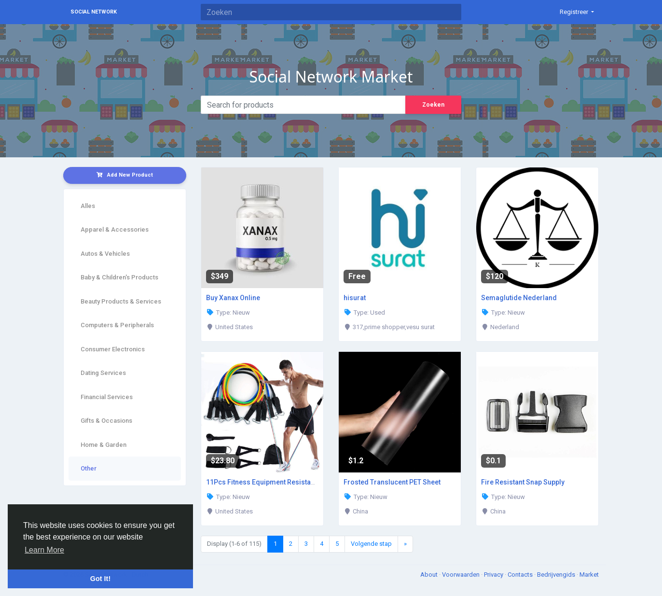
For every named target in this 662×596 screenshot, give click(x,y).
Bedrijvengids (557, 574)
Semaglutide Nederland (519, 298)
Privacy (494, 574)
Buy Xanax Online (233, 298)
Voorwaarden (461, 574)
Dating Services (103, 372)
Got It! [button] (100, 578)
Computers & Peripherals (117, 325)
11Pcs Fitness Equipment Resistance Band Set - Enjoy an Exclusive (310, 482)
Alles (88, 205)
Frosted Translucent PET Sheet (392, 482)
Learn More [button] (44, 550)
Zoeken (433, 104)
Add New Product (125, 175)
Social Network (93, 12)
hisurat (355, 298)
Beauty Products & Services (121, 301)
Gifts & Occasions (106, 420)
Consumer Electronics (113, 349)
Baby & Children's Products (119, 277)
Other (89, 468)
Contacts (521, 574)
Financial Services (107, 397)
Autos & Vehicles (105, 253)
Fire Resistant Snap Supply (523, 482)
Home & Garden (103, 444)
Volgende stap (371, 543)
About (429, 574)
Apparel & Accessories (115, 229)
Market (589, 574)
